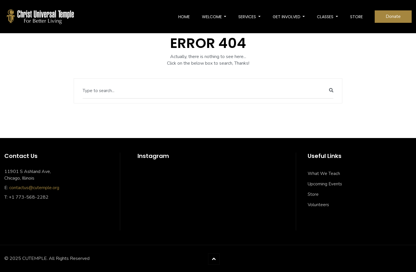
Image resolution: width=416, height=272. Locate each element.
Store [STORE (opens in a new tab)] (356, 17)
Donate (393, 16)
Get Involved (287, 17)
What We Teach (324, 173)
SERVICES (247, 17)
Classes (326, 17)
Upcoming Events (325, 184)
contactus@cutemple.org (34, 188)
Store (313, 194)
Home (184, 17)
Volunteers (318, 205)
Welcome (212, 17)
